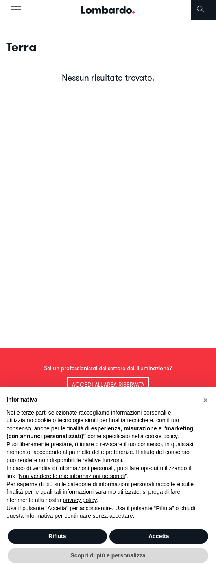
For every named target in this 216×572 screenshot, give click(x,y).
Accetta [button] (158, 536)
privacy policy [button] (80, 500)
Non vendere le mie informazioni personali (72, 476)
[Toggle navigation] (15, 9)
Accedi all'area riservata (108, 385)
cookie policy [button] (161, 436)
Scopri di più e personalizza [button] (107, 555)
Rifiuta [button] (57, 536)
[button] (205, 399)
